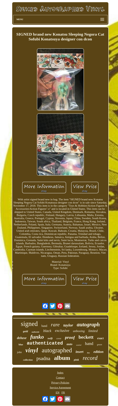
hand (89, 343)
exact (100, 338)
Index (60, 372)
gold (25, 331)
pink (76, 359)
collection (28, 359)
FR (63, 392)
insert (79, 352)
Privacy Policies (60, 382)
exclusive (62, 330)
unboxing (79, 331)
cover (58, 338)
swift (50, 338)
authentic (36, 332)
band (44, 325)
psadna (43, 358)
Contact (60, 377)
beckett (86, 337)
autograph (88, 324)
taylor (68, 325)
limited (93, 331)
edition (99, 352)
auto (69, 344)
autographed (57, 350)
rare (55, 324)
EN (57, 392)
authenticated (45, 343)
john (19, 352)
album (62, 358)
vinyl (31, 350)
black (47, 331)
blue (21, 344)
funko (37, 337)
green (99, 344)
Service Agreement (60, 387)
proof (70, 337)
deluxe (22, 338)
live (88, 353)
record (90, 358)
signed (29, 323)
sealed (78, 345)
